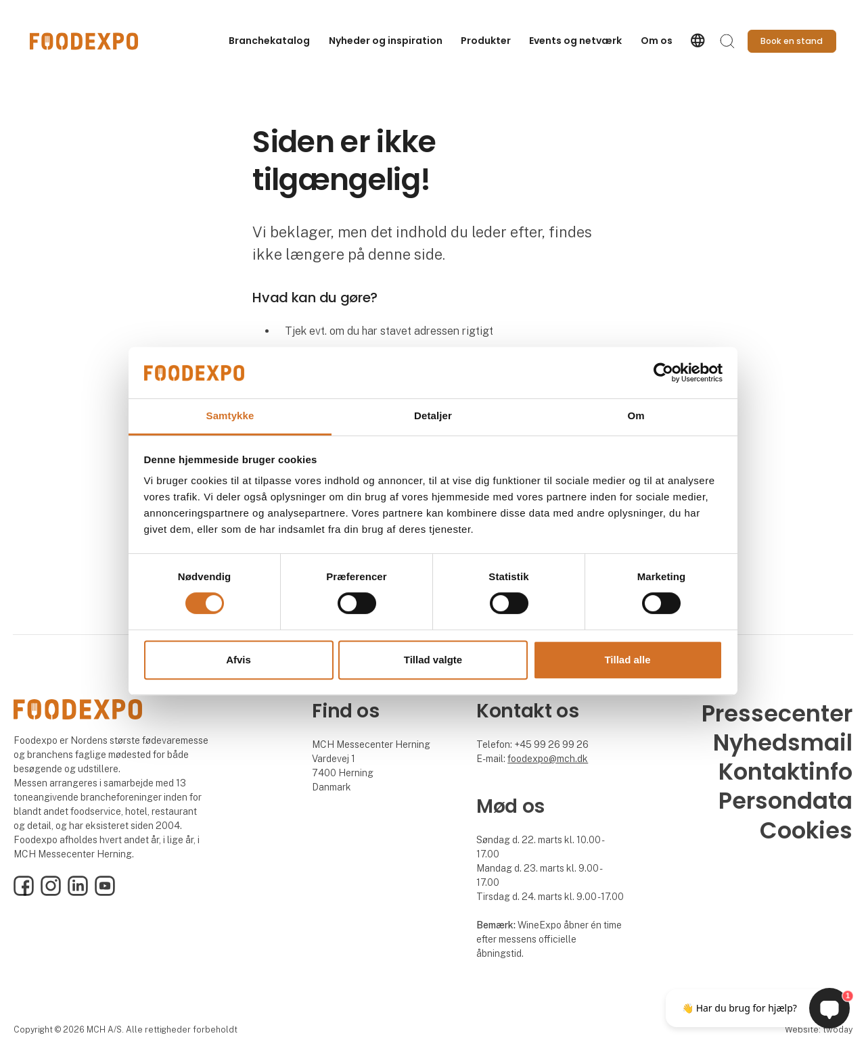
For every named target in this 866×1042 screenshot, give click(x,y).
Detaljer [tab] (433, 416)
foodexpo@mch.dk (547, 758)
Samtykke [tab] (230, 416)
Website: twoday (818, 1029)
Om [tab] (635, 416)
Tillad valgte (433, 659)
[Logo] (84, 41)
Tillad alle (627, 659)
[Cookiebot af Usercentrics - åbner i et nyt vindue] (663, 372)
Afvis (238, 659)
